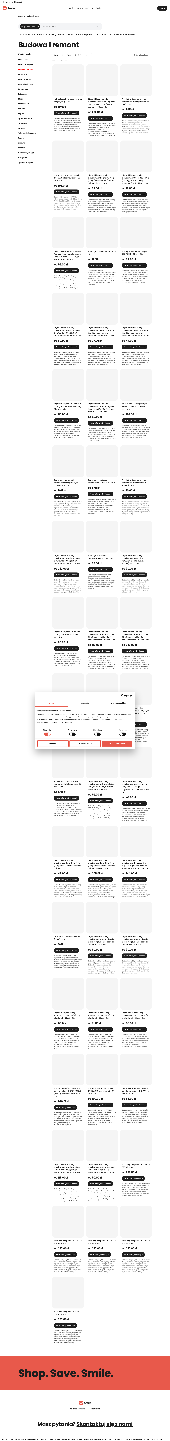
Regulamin (95, 1409)
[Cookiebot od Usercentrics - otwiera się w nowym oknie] (123, 695)
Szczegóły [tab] (85, 703)
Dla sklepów (18, 2)
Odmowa (53, 743)
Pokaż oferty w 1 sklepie (65, 1107)
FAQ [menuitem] (87, 8)
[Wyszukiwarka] (59, 26)
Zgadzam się (156, 1439)
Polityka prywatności (79, 1409)
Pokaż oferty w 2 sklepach (66, 113)
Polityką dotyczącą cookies (64, 1439)
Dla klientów (8, 2)
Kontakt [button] (162, 8)
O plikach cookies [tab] (118, 703)
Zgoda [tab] (51, 703)
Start (20, 16)
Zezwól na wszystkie (117, 743)
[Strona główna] (9, 8)
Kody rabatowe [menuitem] (76, 8)
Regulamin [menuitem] (96, 8)
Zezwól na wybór (85, 743)
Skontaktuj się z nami (104, 1424)
